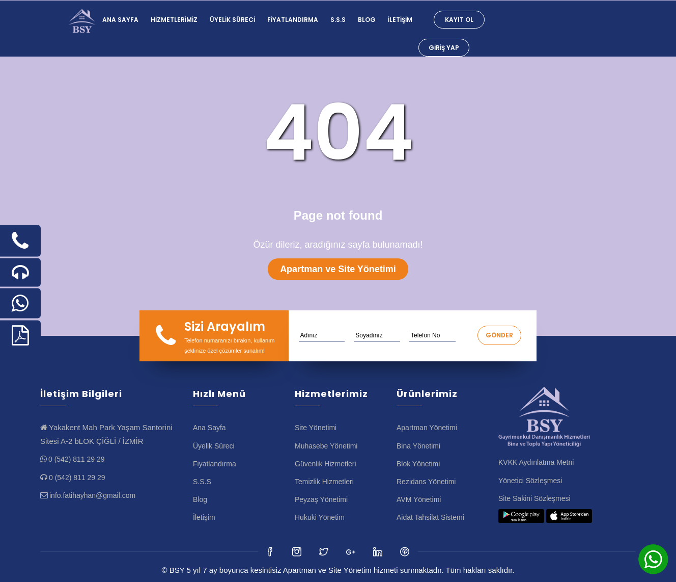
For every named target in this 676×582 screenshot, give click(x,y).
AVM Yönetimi (419, 499)
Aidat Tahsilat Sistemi (430, 517)
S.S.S (338, 19)
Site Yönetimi (315, 428)
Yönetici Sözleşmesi (530, 481)
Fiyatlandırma (292, 19)
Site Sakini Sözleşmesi (534, 498)
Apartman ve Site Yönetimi (338, 269)
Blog (367, 19)
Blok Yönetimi (418, 464)
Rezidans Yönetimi (426, 482)
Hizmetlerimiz (174, 19)
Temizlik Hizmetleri (324, 482)
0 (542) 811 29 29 (76, 459)
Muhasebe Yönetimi (326, 446)
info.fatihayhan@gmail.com (92, 495)
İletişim (400, 19)
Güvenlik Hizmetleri (325, 464)
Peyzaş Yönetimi (321, 499)
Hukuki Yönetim (320, 517)
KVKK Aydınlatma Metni (536, 462)
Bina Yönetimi (418, 446)
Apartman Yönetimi (427, 428)
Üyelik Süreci (232, 19)
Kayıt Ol (459, 19)
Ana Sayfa (120, 19)
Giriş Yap (444, 47)
